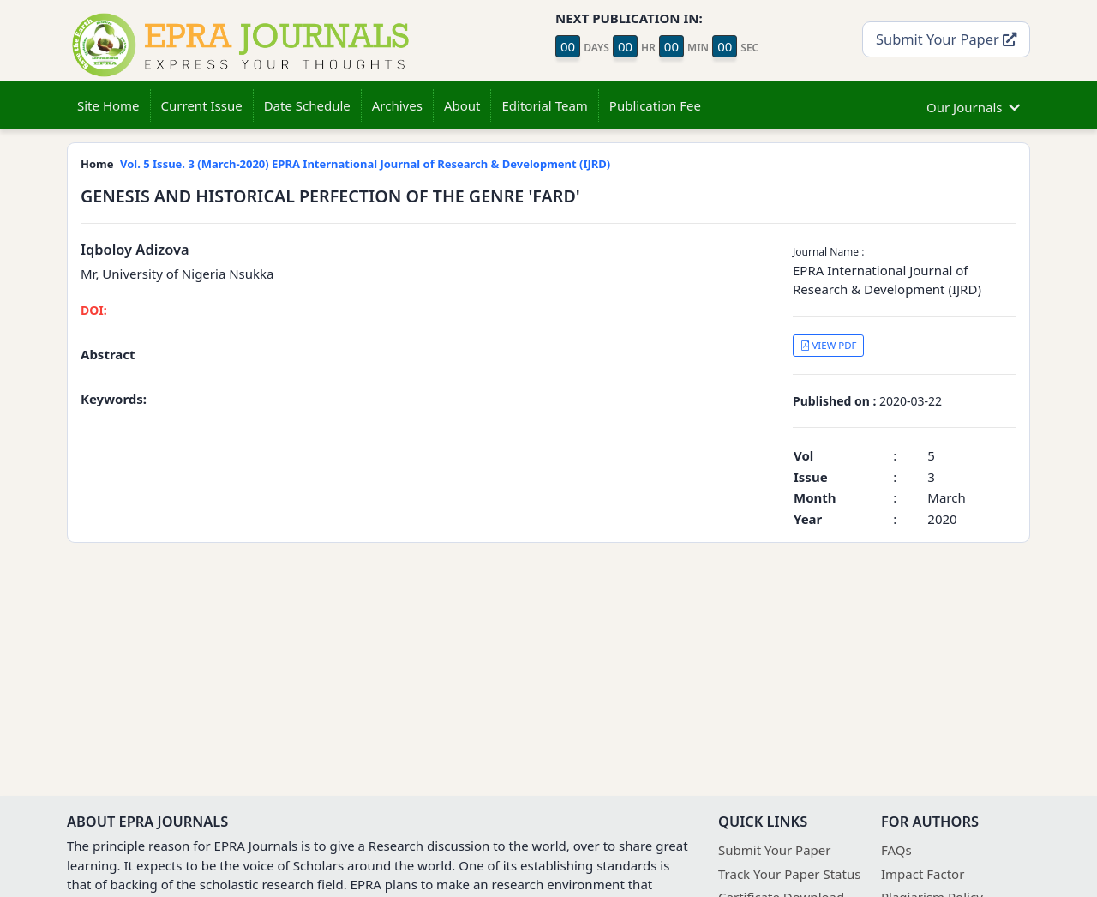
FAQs (896, 849)
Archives (397, 105)
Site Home (108, 105)
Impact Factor (922, 873)
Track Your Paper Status (789, 873)
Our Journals (973, 105)
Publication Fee (655, 105)
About (462, 105)
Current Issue (202, 105)
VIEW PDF (828, 345)
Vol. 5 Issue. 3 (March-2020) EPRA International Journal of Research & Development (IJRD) (365, 164)
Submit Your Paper (946, 39)
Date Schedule (307, 105)
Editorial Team (544, 105)
